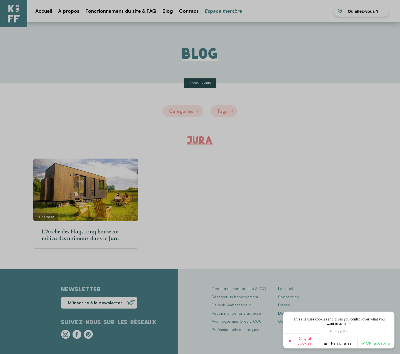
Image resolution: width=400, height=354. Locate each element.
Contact (189, 11)
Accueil (43, 11)
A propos (68, 11)
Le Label (285, 288)
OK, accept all (378, 343)
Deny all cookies (305, 340)
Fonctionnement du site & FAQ (121, 11)
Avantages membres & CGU (237, 321)
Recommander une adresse (236, 313)
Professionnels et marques (235, 329)
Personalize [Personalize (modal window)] (341, 343)
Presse (284, 304)
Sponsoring (288, 296)
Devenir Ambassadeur (231, 304)
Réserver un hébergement (235, 296)
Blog (167, 11)
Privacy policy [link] (339, 331)
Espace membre (223, 11)
